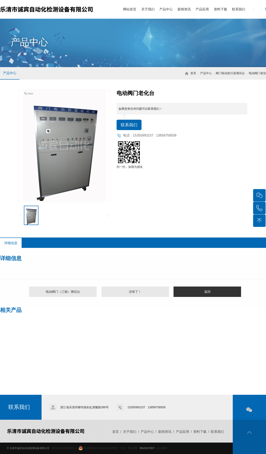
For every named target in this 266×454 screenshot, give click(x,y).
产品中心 (166, 9)
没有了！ (135, 291)
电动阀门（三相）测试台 (63, 291)
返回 (207, 291)
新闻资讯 (184, 9)
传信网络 (162, 448)
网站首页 (129, 9)
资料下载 (220, 9)
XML (123, 448)
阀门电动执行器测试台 (230, 73)
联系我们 (238, 9)
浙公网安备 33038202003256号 (98, 448)
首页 (193, 73)
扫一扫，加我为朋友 (130, 167)
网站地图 (133, 448)
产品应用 (202, 9)
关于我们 (148, 9)
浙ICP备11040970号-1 (64, 448)
